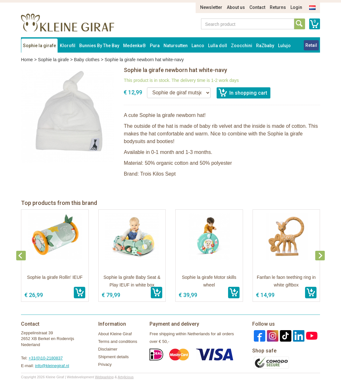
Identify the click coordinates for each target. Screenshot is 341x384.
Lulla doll (217, 45)
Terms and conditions (117, 341)
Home (27, 59)
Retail (311, 45)
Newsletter (211, 7)
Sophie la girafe (39, 45)
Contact (257, 7)
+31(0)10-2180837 (46, 358)
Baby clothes (87, 59)
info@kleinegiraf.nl (52, 365)
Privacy (105, 364)
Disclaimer (108, 349)
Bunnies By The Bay (99, 45)
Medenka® (134, 45)
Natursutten (176, 45)
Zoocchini (241, 45)
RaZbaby (265, 45)
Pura (155, 45)
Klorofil (67, 45)
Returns (278, 7)
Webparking (104, 377)
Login (296, 7)
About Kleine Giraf (115, 333)
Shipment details (113, 356)
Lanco (197, 45)
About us (236, 7)
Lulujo (284, 45)
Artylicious (126, 377)
